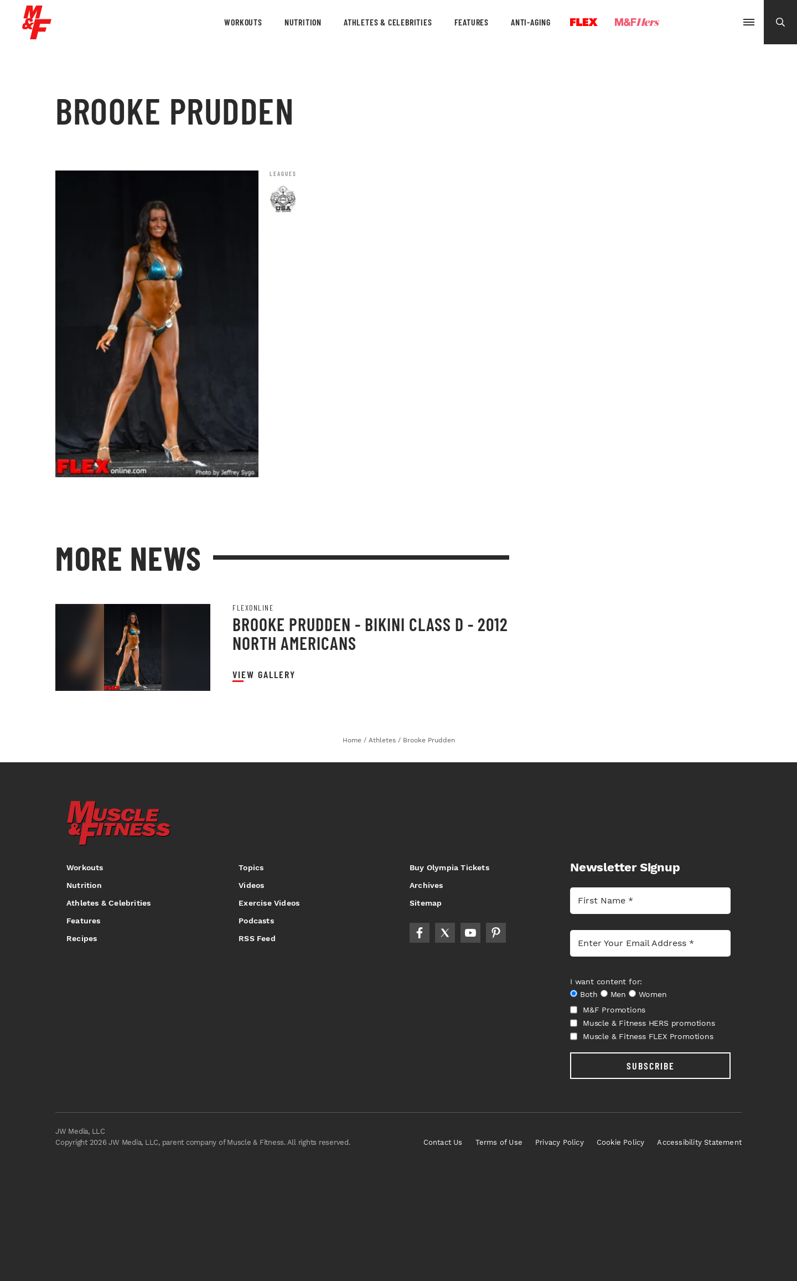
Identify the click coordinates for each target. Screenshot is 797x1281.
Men (618, 994)
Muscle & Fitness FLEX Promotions (641, 1036)
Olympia (700, 23)
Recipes (81, 938)
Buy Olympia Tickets (449, 867)
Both (589, 994)
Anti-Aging (531, 22)
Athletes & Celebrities (388, 22)
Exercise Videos (269, 902)
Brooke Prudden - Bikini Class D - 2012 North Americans (370, 633)
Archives (426, 885)
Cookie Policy (621, 1142)
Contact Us (443, 1142)
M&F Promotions (607, 1009)
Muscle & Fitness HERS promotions (642, 1023)
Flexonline (252, 608)
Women (653, 994)
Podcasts (256, 920)
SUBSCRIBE (651, 1066)
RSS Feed (257, 938)
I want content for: (606, 981)
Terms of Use (498, 1142)
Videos (251, 885)
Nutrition (303, 22)
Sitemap (426, 902)
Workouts (243, 22)
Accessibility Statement (699, 1142)
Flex (584, 22)
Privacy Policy (559, 1142)
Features (471, 22)
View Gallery (264, 674)
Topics (251, 867)
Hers (637, 22)
